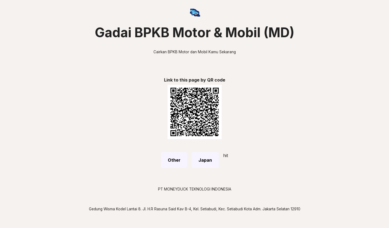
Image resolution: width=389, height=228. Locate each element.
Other (174, 160)
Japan (205, 160)
